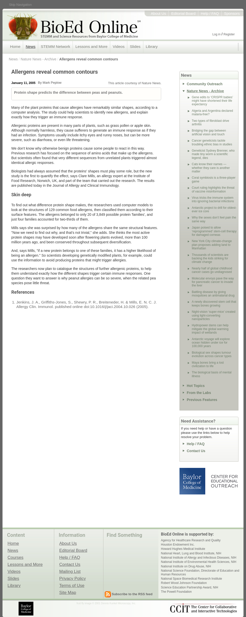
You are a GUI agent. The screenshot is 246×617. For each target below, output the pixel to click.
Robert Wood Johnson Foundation (184, 583)
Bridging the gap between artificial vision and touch (209, 132)
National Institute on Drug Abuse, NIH (186, 566)
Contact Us (196, 451)
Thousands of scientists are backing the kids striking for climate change (210, 258)
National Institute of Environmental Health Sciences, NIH (198, 562)
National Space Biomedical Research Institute (191, 578)
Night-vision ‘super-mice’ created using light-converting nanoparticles (213, 315)
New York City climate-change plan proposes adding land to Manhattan (212, 244)
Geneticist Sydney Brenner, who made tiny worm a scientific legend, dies (213, 154)
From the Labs (199, 393)
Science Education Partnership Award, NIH (189, 587)
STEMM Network (55, 46)
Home (15, 46)
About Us (158, 14)
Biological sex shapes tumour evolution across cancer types (211, 354)
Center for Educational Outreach (224, 481)
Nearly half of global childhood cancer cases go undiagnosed (212, 270)
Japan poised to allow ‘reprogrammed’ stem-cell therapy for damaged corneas (214, 231)
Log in (216, 34)
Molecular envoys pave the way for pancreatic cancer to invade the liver (213, 282)
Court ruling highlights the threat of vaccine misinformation (213, 189)
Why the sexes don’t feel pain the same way (214, 219)
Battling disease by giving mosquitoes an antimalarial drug (213, 293)
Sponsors (232, 14)
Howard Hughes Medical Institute (183, 549)
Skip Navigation (20, 5)
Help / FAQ (210, 14)
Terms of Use (71, 585)
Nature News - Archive (38, 59)
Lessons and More (91, 46)
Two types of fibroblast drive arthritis (210, 122)
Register (229, 34)
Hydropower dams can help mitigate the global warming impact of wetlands (210, 329)
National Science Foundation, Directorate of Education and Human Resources (200, 572)
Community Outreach (204, 84)
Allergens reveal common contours (88, 59)
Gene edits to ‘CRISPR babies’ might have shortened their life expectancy (212, 100)
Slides (135, 46)
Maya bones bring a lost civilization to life (208, 364)
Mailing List (70, 571)
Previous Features (202, 400)
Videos (119, 46)
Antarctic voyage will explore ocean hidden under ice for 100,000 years (211, 342)
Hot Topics (196, 386)
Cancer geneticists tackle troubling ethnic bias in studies (212, 142)
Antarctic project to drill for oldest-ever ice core (214, 209)
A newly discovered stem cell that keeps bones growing (214, 303)
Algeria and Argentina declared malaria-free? (212, 112)
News (30, 46)
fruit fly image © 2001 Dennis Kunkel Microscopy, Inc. (106, 603)
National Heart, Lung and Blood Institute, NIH (191, 553)
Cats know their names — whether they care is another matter (211, 167)
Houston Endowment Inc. (178, 544)
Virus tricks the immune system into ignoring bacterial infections (213, 199)
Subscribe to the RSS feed (132, 594)
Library (152, 46)
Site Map (67, 592)
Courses (15, 557)
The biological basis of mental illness (211, 374)
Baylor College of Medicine (192, 481)
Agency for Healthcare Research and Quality (190, 540)
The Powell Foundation (176, 591)
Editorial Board (183, 14)
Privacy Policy (72, 578)
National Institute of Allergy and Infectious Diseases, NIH (198, 557)
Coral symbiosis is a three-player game (213, 179)
